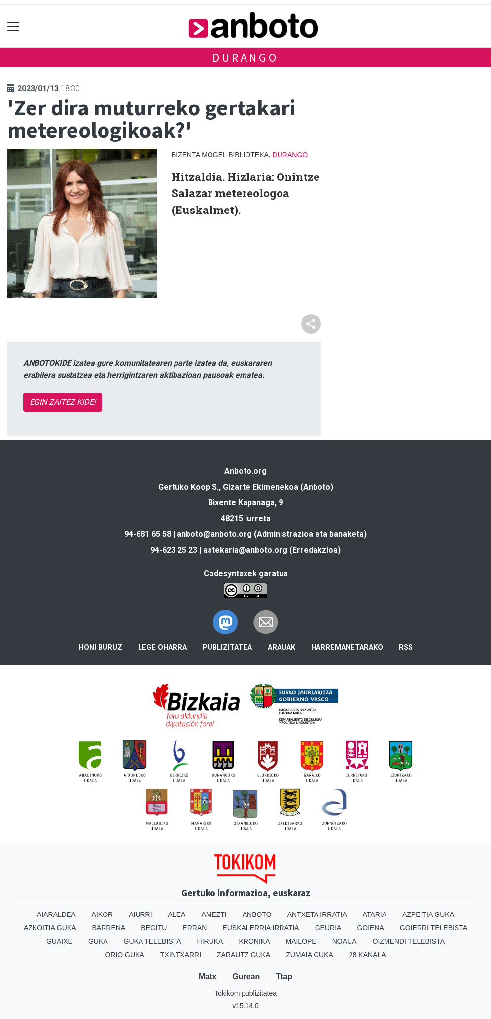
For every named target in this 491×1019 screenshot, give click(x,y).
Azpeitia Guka (428, 914)
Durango (245, 57)
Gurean (246, 976)
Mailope (300, 941)
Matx (207, 976)
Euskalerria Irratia (260, 928)
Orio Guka (124, 955)
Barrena (109, 928)
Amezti (213, 914)
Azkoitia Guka (50, 928)
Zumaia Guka (309, 955)
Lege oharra (162, 647)
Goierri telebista (433, 928)
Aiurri (140, 914)
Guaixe (59, 941)
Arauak (281, 647)
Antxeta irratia (317, 914)
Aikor (102, 914)
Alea (177, 914)
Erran (194, 928)
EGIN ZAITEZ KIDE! (63, 402)
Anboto (257, 914)
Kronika (254, 941)
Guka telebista (152, 941)
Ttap (284, 976)
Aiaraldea (56, 914)
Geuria (328, 928)
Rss (406, 647)
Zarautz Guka (243, 955)
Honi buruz (100, 647)
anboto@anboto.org (214, 534)
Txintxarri (180, 955)
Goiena (370, 928)
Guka (98, 941)
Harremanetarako (347, 647)
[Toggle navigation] (13, 26)
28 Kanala (367, 955)
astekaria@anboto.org (245, 550)
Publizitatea (227, 647)
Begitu (154, 928)
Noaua (344, 941)
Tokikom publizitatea (245, 993)
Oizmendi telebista (409, 941)
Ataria (374, 914)
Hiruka (210, 941)
